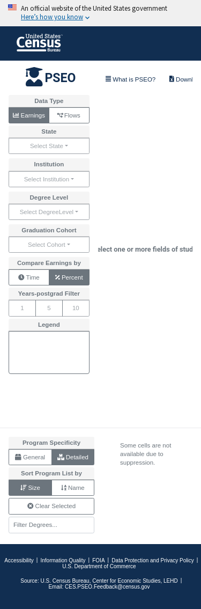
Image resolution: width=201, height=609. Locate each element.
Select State (46, 146)
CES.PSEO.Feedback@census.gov (107, 587)
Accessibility (18, 560)
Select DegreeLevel (47, 212)
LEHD (170, 581)
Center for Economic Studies (126, 581)
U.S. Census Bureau (64, 581)
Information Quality (63, 560)
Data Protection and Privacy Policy (152, 560)
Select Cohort (46, 244)
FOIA (98, 560)
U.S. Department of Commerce (99, 566)
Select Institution (47, 179)
